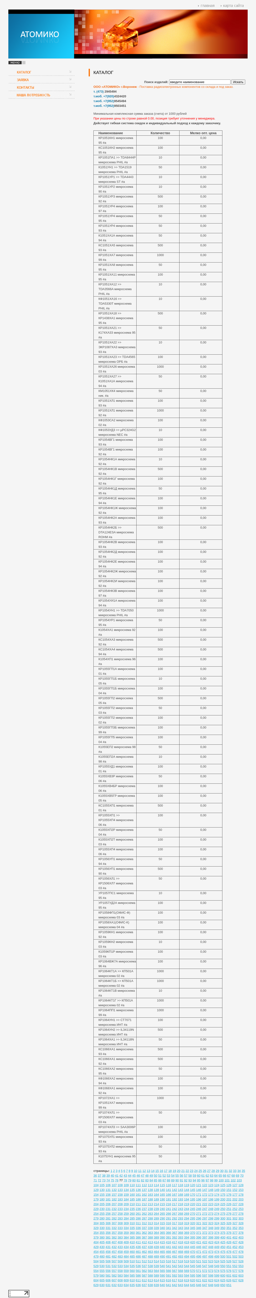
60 (198, 1175)
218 (180, 1204)
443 (180, 1247)
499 (217, 1256)
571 (198, 1271)
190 (162, 1199)
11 (139, 1171)
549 (217, 1266)
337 (144, 1228)
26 (204, 1171)
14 (152, 1171)
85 (155, 1180)
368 (180, 1232)
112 (144, 1185)
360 (132, 1232)
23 (191, 1171)
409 (126, 1242)
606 (108, 1280)
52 (164, 1175)
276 (228, 1213)
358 (120, 1232)
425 (222, 1242)
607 (114, 1280)
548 (210, 1266)
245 (192, 1209)
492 (174, 1256)
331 (108, 1228)
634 (126, 1285)
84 (151, 1180)
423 (210, 1242)
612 (144, 1280)
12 (144, 1171)
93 (190, 1180)
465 (162, 1251)
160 (132, 1194)
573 (210, 1271)
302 (235, 1218)
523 (210, 1261)
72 (99, 1180)
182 (114, 1199)
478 (241, 1251)
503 (241, 1256)
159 (126, 1194)
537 (144, 1266)
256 (108, 1213)
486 (138, 1256)
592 (174, 1275)
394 (186, 1237)
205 (102, 1204)
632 (114, 1285)
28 (213, 1171)
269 (186, 1213)
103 (239, 1180)
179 (96, 1199)
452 (235, 1247)
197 (204, 1199)
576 (228, 1271)
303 (241, 1218)
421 (198, 1242)
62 (207, 1175)
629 (96, 1285)
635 (132, 1285)
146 (198, 1190)
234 (126, 1209)
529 (96, 1266)
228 (241, 1204)
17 (165, 1171)
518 (180, 1261)
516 (168, 1261)
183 (120, 1199)
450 (222, 1247)
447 (204, 1247)
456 (108, 1251)
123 (210, 1185)
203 (241, 1199)
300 (222, 1218)
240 (162, 1209)
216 (168, 1204)
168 (180, 1194)
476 (228, 1251)
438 (150, 1247)
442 (174, 1247)
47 (142, 1175)
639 (156, 1285)
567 (174, 1271)
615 (162, 1280)
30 (221, 1171)
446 (198, 1247)
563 (150, 1271)
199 (217, 1199)
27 (208, 1171)
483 (120, 1256)
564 (156, 1271)
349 (217, 1228)
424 (217, 1242)
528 (241, 1261)
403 (241, 1237)
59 (194, 1175)
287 (144, 1218)
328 (241, 1223)
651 (228, 1285)
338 (150, 1228)
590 (162, 1275)
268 (180, 1213)
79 (129, 1180)
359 (126, 1232)
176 (228, 1194)
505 (102, 1261)
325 (222, 1223)
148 (210, 1190)
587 (144, 1275)
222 (204, 1204)
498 (210, 1256)
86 (159, 1180)
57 (185, 1175)
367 (174, 1232)
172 (204, 1194)
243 (180, 1209)
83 (146, 1180)
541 (168, 1266)
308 (120, 1223)
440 (162, 1247)
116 (168, 1185)
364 (156, 1232)
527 (235, 1261)
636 (138, 1285)
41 (116, 1175)
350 (222, 1228)
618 (180, 1280)
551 (228, 1266)
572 (204, 1271)
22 (187, 1171)
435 (132, 1247)
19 (174, 1171)
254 (96, 1213)
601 (228, 1275)
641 (168, 1285)
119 (186, 1185)
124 (217, 1185)
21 (182, 1171)
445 (192, 1247)
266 (168, 1213)
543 (180, 1266)
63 (211, 1175)
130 (102, 1190)
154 (96, 1194)
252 (235, 1209)
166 (168, 1194)
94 (194, 1180)
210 (132, 1204)
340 (162, 1228)
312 (144, 1223)
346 (198, 1228)
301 (228, 1218)
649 (217, 1285)
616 (168, 1280)
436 (138, 1247)
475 (222, 1251)
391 (168, 1237)
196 (198, 1199)
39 (108, 1175)
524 (217, 1261)
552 (235, 1266)
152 (235, 1190)
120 (192, 1185)
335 (132, 1228)
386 (138, 1237)
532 (114, 1266)
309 (126, 1223)
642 (174, 1285)
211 (138, 1204)
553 (241, 1266)
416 (168, 1242)
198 (210, 1199)
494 (186, 1256)
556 (108, 1271)
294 (186, 1218)
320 (192, 1223)
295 (192, 1218)
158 (120, 1194)
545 (192, 1266)
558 (120, 1271)
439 (156, 1247)
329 (96, 1228)
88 (168, 1180)
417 (174, 1242)
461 (138, 1251)
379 (96, 1237)
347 (204, 1228)
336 (138, 1228)
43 (125, 1175)
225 (222, 1204)
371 (198, 1232)
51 (159, 1175)
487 (144, 1256)
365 (162, 1232)
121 (198, 1185)
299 (217, 1218)
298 (210, 1218)
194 (186, 1199)
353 (241, 1228)
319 (186, 1223)
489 (156, 1256)
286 (138, 1218)
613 (150, 1280)
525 (222, 1261)
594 (186, 1275)
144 (186, 1190)
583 (120, 1275)
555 (102, 1271)
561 (138, 1271)
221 (198, 1204)
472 (204, 1251)
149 (217, 1190)
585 (132, 1275)
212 (144, 1204)
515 (162, 1261)
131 (108, 1190)
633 (120, 1285)
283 (120, 1218)
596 (198, 1275)
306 (108, 1223)
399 (217, 1237)
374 (217, 1232)
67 (228, 1175)
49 (151, 1175)
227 (235, 1204)
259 (126, 1213)
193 (180, 1199)
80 (134, 1180)
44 (129, 1175)
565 (162, 1271)
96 (203, 1180)
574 (217, 1271)
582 (114, 1275)
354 (96, 1232)
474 (217, 1251)
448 (210, 1247)
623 (210, 1280)
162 (144, 1194)
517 (174, 1261)
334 (126, 1228)
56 (181, 1175)
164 (156, 1194)
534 (126, 1266)
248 (210, 1209)
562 (144, 1271)
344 (186, 1228)
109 (126, 1185)
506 (108, 1261)
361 (138, 1232)
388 (150, 1237)
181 (108, 1199)
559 (126, 1271)
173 (210, 1194)
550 (222, 1266)
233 (120, 1209)
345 (192, 1228)
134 (126, 1190)
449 (217, 1247)
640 (162, 1285)
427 (235, 1242)
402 (235, 1237)
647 (204, 1285)
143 (180, 1190)
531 (108, 1266)
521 (198, 1261)
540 (162, 1266)
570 (192, 1271)
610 (132, 1280)
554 (96, 1271)
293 (180, 1218)
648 (210, 1285)
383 (120, 1237)
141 (168, 1190)
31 (226, 1171)
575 (222, 1271)
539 (156, 1266)
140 (162, 1190)
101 (227, 1180)
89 (172, 1180)
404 (96, 1242)
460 (132, 1251)
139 (156, 1190)
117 (174, 1185)
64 (216, 1175)
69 (237, 1175)
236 (138, 1209)
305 (102, 1223)
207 (114, 1204)
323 (210, 1223)
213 (150, 1204)
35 (243, 1171)
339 (156, 1228)
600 (222, 1275)
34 (239, 1171)
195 (192, 1199)
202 (235, 1199)
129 (96, 1190)
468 (180, 1251)
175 (222, 1194)
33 (234, 1171)
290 (162, 1218)
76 (116, 1180)
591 (168, 1275)
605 (102, 1280)
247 (204, 1209)
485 (132, 1256)
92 (185, 1180)
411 (138, 1242)
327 (235, 1223)
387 (144, 1237)
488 (150, 1256)
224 (217, 1204)
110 (132, 1185)
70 (241, 1175)
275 (222, 1213)
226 (228, 1204)
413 (150, 1242)
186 (138, 1199)
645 (192, 1285)
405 (102, 1242)
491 (168, 1256)
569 (186, 1271)
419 (186, 1242)
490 (162, 1256)
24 (196, 1171)
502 (235, 1256)
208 (120, 1204)
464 (156, 1251)
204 (96, 1204)
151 (228, 1190)
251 (228, 1209)
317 (174, 1223)
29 (217, 1171)
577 (235, 1271)
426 (228, 1242)
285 (132, 1218)
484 (126, 1256)
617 (174, 1280)
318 (180, 1223)
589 (156, 1275)
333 (120, 1228)
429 (96, 1247)
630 (102, 1285)
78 (125, 1180)
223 (210, 1204)
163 (150, 1194)
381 (108, 1237)
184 (126, 1199)
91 (181, 1180)
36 (95, 1175)
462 (144, 1251)
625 (222, 1280)
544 (186, 1266)
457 (114, 1251)
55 (177, 1175)
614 (156, 1280)
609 (126, 1280)
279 (96, 1218)
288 (150, 1218)
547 (204, 1266)
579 (96, 1275)
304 (96, 1223)
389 (156, 1237)
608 (120, 1280)
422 (204, 1242)
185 (132, 1199)
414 (156, 1242)
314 (156, 1223)
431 (108, 1247)
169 (186, 1194)
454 (96, 1251)
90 (177, 1180)
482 (114, 1256)
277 (235, 1213)
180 (102, 1199)
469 (186, 1251)
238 (150, 1209)
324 (217, 1223)
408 (120, 1242)
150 (222, 1190)
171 (198, 1194)
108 (120, 1185)
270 (192, 1213)
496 (198, 1256)
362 (144, 1232)
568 (180, 1271)
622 (204, 1280)
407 (114, 1242)
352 (235, 1228)
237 (144, 1209)
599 (217, 1275)
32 (230, 1171)
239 (156, 1209)
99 (216, 1180)
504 (96, 1261)
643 (180, 1285)
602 (235, 1275)
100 (221, 1180)
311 (138, 1223)
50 (155, 1175)
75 (112, 1180)
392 (174, 1237)
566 (168, 1271)
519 (186, 1261)
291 (168, 1218)
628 (241, 1280)
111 (138, 1185)
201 (228, 1199)
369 (186, 1232)
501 (228, 1256)
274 (217, 1213)
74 (108, 1180)
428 (241, 1242)
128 (241, 1185)
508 (120, 1261)
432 (114, 1247)
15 (157, 1171)
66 (224, 1175)
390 (162, 1237)
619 (186, 1280)
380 (102, 1237)
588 (150, 1275)
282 (114, 1218)
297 (204, 1218)
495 (192, 1256)
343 (180, 1228)
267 (174, 1213)
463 (150, 1251)
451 (228, 1247)
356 (108, 1232)
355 (102, 1232)
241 (168, 1209)
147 (204, 1190)
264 (156, 1213)
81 (138, 1180)
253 (241, 1209)
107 (114, 1185)
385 (132, 1237)
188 (150, 1199)
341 (168, 1228)
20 (178, 1171)
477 (235, 1251)
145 (192, 1190)
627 (235, 1280)
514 (156, 1261)
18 (170, 1171)
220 (192, 1204)
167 (174, 1194)
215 (162, 1204)
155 (102, 1194)
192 (174, 1199)
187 (144, 1199)
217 (174, 1204)
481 (108, 1256)
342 (174, 1228)
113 (150, 1185)
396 (198, 1237)
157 (114, 1194)
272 (204, 1213)
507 (114, 1261)
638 (150, 1285)
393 (180, 1237)
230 (102, 1209)
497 (204, 1256)
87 (164, 1180)
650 (222, 1285)
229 (96, 1209)
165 (162, 1194)
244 (186, 1209)
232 (114, 1209)
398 (210, 1237)
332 (114, 1228)
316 (168, 1223)
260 (132, 1213)
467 (174, 1251)
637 (144, 1285)
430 (102, 1247)
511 (138, 1261)
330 (102, 1228)
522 (204, 1261)
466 (168, 1251)
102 (233, 1180)
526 (228, 1261)
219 (186, 1204)
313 (150, 1223)
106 (108, 1185)
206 (108, 1204)
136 (138, 1190)
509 (126, 1261)
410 (132, 1242)
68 (233, 1175)
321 (198, 1223)
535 (132, 1266)
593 (180, 1275)
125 (222, 1185)
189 (156, 1199)
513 (150, 1261)
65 (220, 1175)
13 (148, 1171)
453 (241, 1247)
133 (120, 1190)
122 (204, 1185)
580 (102, 1275)
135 (132, 1190)
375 (222, 1232)
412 (144, 1242)
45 (134, 1175)
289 (156, 1218)
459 (126, 1251)
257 (114, 1213)
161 (138, 1194)
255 (102, 1213)
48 (146, 1175)
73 (103, 1180)
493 (180, 1256)
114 (156, 1185)
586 (138, 1275)
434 (126, 1247)
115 (162, 1185)
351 (228, 1228)
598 (210, 1275)
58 (190, 1175)
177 (235, 1194)
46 (138, 1175)
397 (204, 1237)
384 (126, 1237)
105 (102, 1185)
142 (174, 1190)
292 (174, 1218)
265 (162, 1213)
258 (120, 1213)
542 (174, 1266)
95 (198, 1180)
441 (168, 1247)
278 (241, 1213)
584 (126, 1275)
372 (204, 1232)
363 (150, 1232)
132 (114, 1190)
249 (217, 1209)
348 (210, 1228)
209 (126, 1204)
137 (144, 1190)
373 (210, 1232)
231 (108, 1209)
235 (132, 1209)
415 (162, 1242)
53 (168, 1175)
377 (235, 1232)
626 (228, 1280)
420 (192, 1242)
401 (228, 1237)
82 (142, 1180)
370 (192, 1232)
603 (241, 1275)
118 (180, 1185)
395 (192, 1237)
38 (103, 1175)
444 (186, 1247)
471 (198, 1251)
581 (108, 1275)
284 (126, 1218)
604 (96, 1280)
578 (241, 1271)
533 (120, 1266)
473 (210, 1251)
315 (162, 1223)
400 (222, 1237)
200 (222, 1199)
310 (132, 1223)
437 (144, 1247)
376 (228, 1232)
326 (228, 1223)
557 (114, 1271)
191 (168, 1199)
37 (99, 1175)
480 (102, 1256)
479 (96, 1256)
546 (198, 1266)
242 (174, 1209)
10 (135, 1171)
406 (108, 1242)
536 (138, 1266)
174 (217, 1194)
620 (192, 1280)
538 (150, 1266)
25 (200, 1171)
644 (186, 1285)
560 (132, 1271)
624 (217, 1280)
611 (138, 1280)
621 (198, 1280)
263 (150, 1213)
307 (114, 1223)
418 (180, 1242)
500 (222, 1256)
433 (120, 1247)
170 (192, 1194)
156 (108, 1194)
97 (207, 1180)
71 (95, 1180)
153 (241, 1190)
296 (198, 1218)
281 (108, 1218)
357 (114, 1232)
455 (102, 1251)
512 (144, 1261)
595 (192, 1275)
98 (211, 1180)
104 (96, 1185)
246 (198, 1209)
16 (161, 1171)
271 (198, 1213)
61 (203, 1175)
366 (168, 1232)
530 (102, 1266)
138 (150, 1190)
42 (121, 1175)
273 (210, 1213)
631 (108, 1285)
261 (138, 1213)
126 (228, 1185)
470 (192, 1251)
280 (102, 1218)
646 (198, 1285)
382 (114, 1237)
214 (156, 1204)
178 (241, 1194)
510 (132, 1261)
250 (222, 1209)
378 (241, 1232)
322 (204, 1223)
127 (235, 1185)
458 (120, 1251)
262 (144, 1213)
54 (172, 1175)
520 (192, 1261)
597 (204, 1275)
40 (112, 1175)
